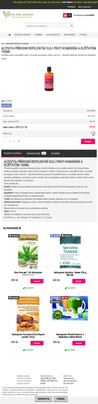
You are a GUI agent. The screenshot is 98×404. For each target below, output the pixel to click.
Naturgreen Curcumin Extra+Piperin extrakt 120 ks (28, 335)
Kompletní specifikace (13, 153)
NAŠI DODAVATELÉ (53, 35)
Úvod (3, 43)
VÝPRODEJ (83, 35)
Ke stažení (55, 153)
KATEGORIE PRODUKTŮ (22, 35)
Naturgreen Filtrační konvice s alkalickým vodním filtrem (70, 335)
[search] (71, 25)
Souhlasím (61, 399)
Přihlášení (71, 7)
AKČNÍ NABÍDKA (69, 35)
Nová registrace (84, 7)
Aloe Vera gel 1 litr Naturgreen (28, 272)
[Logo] (17, 15)
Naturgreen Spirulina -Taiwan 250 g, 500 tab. (70, 273)
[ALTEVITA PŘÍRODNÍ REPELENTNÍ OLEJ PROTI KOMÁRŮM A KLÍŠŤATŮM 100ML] (49, 61)
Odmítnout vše (43, 399)
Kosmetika (25, 43)
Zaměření (38, 35)
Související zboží (36, 153)
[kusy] (9, 141)
